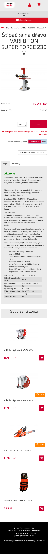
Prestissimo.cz (19, 541)
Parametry (16, 163)
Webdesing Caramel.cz (35, 541)
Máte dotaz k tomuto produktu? (32, 152)
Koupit (38, 124)
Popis (5, 163)
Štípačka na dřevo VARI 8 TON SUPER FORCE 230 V (26, 28)
